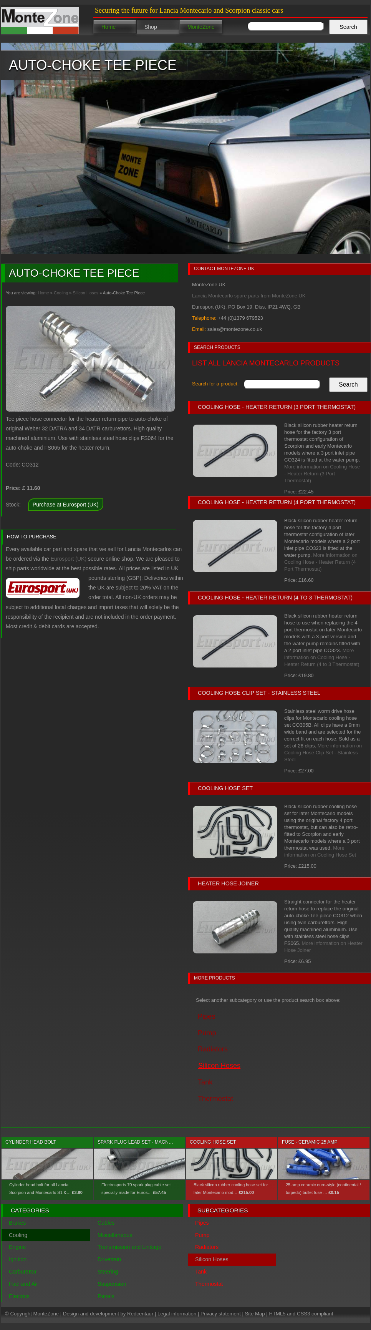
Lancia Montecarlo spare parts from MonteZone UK (249, 296)
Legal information (176, 1314)
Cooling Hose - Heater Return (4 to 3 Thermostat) (275, 597)
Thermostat (209, 1284)
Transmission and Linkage (129, 1247)
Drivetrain (109, 1259)
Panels (106, 1296)
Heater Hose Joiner (228, 883)
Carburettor (22, 1272)
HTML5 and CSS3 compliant (301, 1314)
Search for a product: (215, 384)
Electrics (19, 1296)
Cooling (61, 293)
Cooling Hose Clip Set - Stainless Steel (259, 693)
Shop (150, 27)
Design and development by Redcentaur (108, 1314)
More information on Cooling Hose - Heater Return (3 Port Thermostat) (322, 473)
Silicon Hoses (86, 293)
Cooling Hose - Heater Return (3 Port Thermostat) (277, 407)
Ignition (17, 1259)
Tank (201, 1272)
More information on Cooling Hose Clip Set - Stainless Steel (323, 752)
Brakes (17, 1223)
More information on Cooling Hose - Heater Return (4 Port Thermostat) (321, 562)
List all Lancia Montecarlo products (266, 363)
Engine (17, 1247)
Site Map (255, 1314)
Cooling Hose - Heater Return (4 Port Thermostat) (277, 502)
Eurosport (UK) (68, 559)
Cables (106, 1223)
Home (108, 27)
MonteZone (201, 27)
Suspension (112, 1284)
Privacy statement (220, 1314)
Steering (108, 1272)
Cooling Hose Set (225, 788)
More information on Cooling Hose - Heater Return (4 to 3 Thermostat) (321, 657)
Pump (202, 1235)
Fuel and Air (23, 1284)
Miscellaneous (115, 1235)
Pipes (202, 1223)
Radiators (207, 1247)
